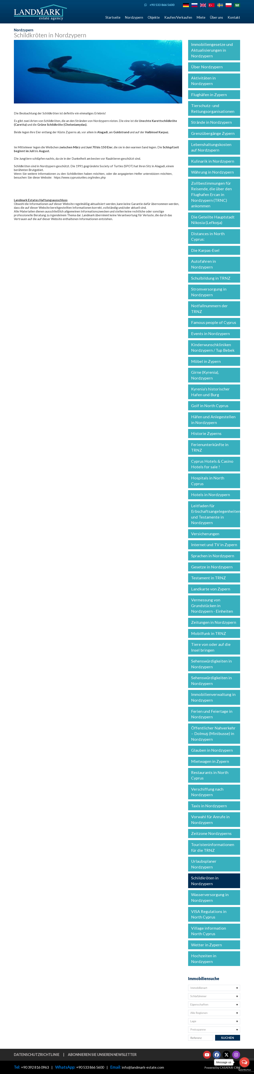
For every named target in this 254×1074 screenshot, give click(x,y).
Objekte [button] (154, 17)
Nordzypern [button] (134, 17)
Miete (201, 17)
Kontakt (234, 17)
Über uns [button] (216, 17)
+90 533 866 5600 (90, 1067)
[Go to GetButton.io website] (244, 1070)
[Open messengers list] (244, 1062)
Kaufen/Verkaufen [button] (178, 17)
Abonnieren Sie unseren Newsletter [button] (102, 1054)
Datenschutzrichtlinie (37, 1054)
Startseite (112, 17)
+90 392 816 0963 (35, 1067)
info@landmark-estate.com (143, 1067)
